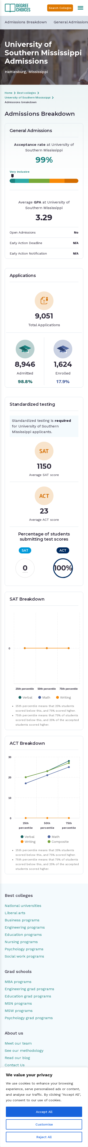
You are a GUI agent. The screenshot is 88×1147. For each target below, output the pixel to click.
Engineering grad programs (29, 989)
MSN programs (18, 1003)
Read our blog (17, 1058)
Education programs (23, 934)
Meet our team (18, 1043)
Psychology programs (24, 949)
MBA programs (18, 981)
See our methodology (24, 1050)
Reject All (44, 1137)
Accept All (44, 1112)
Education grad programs (28, 996)
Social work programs (24, 956)
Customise (44, 1124)
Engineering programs (25, 927)
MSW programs (19, 1010)
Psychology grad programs (29, 1018)
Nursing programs (21, 942)
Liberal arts (15, 913)
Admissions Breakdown (26, 22)
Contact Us (15, 1065)
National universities (23, 905)
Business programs (22, 920)
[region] (44, 1107)
